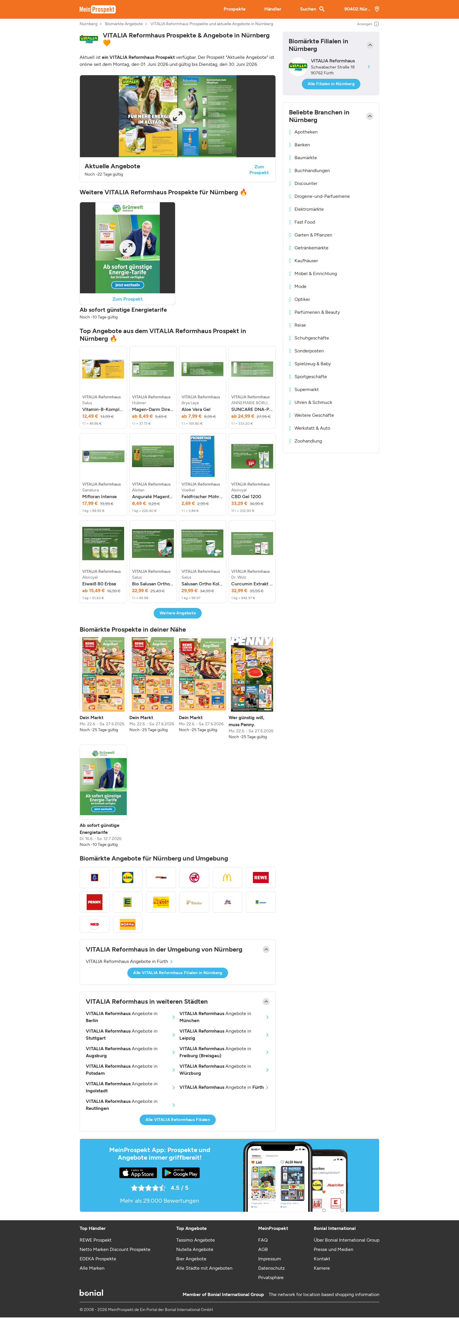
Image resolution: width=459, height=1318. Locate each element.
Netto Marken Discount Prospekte (115, 1249)
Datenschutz (271, 1268)
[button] (178, 128)
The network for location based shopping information (324, 1294)
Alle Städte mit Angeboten (204, 1268)
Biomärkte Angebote (124, 24)
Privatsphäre (271, 1277)
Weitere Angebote (178, 613)
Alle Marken (92, 1268)
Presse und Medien (333, 1249)
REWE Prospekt (96, 1240)
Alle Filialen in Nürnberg (331, 83)
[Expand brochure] (177, 116)
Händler (272, 9)
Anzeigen (368, 24)
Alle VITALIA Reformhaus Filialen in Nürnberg (177, 972)
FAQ (263, 1240)
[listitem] (103, 387)
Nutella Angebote (194, 1249)
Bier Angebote (191, 1259)
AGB (263, 1249)
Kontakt (322, 1259)
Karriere (322, 1268)
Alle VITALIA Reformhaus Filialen (177, 1119)
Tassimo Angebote (195, 1240)
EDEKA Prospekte (98, 1259)
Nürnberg (88, 24)
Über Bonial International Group (346, 1240)
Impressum (269, 1259)
